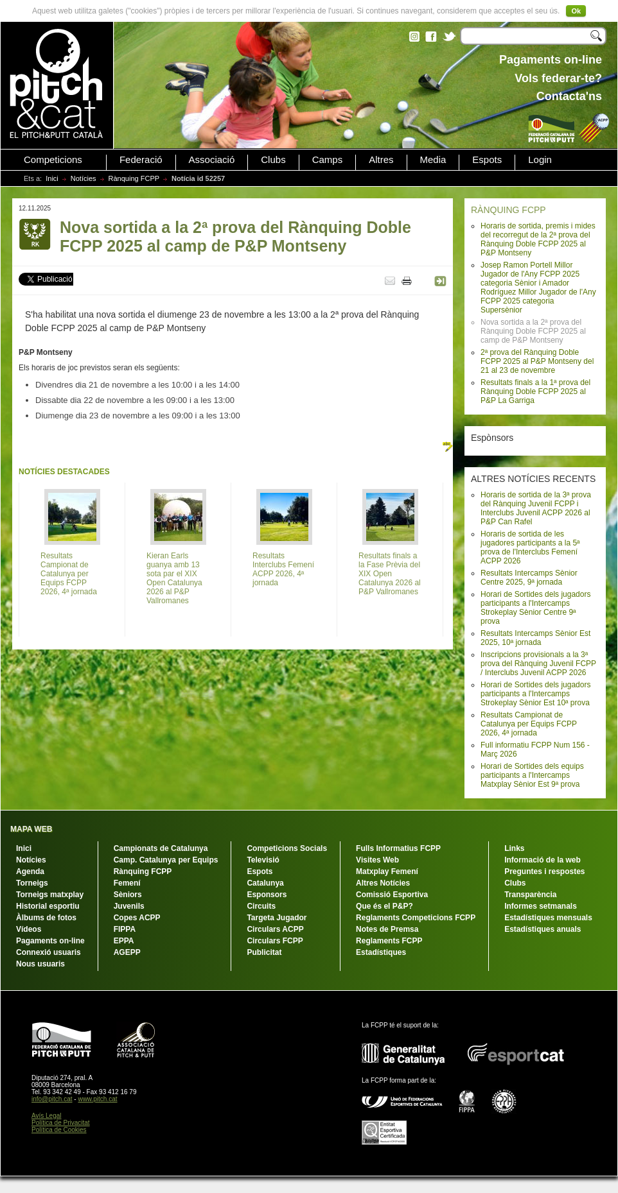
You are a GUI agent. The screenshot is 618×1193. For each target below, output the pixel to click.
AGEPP (127, 952)
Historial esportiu (48, 906)
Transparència (530, 894)
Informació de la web (542, 859)
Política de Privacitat (60, 1122)
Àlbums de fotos (46, 917)
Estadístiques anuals (542, 929)
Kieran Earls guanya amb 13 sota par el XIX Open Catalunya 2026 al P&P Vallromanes (174, 578)
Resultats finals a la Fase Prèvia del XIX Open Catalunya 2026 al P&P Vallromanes (389, 573)
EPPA (124, 940)
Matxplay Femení (387, 871)
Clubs (273, 160)
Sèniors (128, 894)
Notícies (83, 178)
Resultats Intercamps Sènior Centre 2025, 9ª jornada (529, 578)
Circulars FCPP (275, 940)
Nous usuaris (40, 963)
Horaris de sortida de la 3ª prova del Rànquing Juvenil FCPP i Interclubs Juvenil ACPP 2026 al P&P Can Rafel (536, 508)
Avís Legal (46, 1115)
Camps (327, 160)
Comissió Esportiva (392, 894)
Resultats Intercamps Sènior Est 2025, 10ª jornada (535, 638)
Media (433, 160)
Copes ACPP (137, 917)
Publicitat (264, 952)
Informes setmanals (540, 906)
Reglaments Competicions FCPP (415, 917)
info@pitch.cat (52, 1099)
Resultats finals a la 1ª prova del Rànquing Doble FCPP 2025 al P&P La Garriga (535, 391)
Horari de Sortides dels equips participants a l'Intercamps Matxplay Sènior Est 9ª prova (532, 775)
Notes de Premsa (387, 929)
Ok (576, 11)
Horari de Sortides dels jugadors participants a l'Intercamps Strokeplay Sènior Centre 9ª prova (535, 608)
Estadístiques (381, 952)
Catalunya (265, 883)
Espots (487, 160)
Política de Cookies (59, 1129)
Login (540, 160)
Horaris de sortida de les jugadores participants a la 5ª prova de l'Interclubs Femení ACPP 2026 (530, 547)
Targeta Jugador (276, 917)
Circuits (261, 906)
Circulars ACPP (275, 929)
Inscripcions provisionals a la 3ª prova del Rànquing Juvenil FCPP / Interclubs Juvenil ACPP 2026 (538, 663)
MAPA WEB (31, 829)
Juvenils (129, 906)
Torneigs (32, 883)
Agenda (30, 871)
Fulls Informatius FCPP (398, 848)
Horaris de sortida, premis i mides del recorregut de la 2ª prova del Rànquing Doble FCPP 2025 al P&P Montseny (538, 239)
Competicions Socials (287, 848)
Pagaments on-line (50, 940)
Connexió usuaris (48, 952)
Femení (127, 883)
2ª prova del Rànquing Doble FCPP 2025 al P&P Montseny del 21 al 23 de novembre (537, 361)
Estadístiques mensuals (548, 917)
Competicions (53, 160)
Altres (381, 160)
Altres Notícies (383, 883)
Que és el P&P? (384, 906)
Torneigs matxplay (50, 894)
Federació (141, 160)
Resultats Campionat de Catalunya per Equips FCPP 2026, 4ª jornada (529, 723)
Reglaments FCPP (389, 940)
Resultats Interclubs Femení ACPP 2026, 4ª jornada (283, 569)
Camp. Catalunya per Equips (166, 859)
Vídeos (28, 929)
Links (514, 848)
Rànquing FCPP (134, 178)
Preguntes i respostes (544, 871)
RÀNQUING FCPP (508, 210)
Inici (52, 178)
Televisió (263, 859)
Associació (212, 160)
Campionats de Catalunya (161, 848)
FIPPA (125, 929)
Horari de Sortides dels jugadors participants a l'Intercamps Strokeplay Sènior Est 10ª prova (535, 693)
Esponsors (267, 894)
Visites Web (377, 859)
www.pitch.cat (97, 1099)
